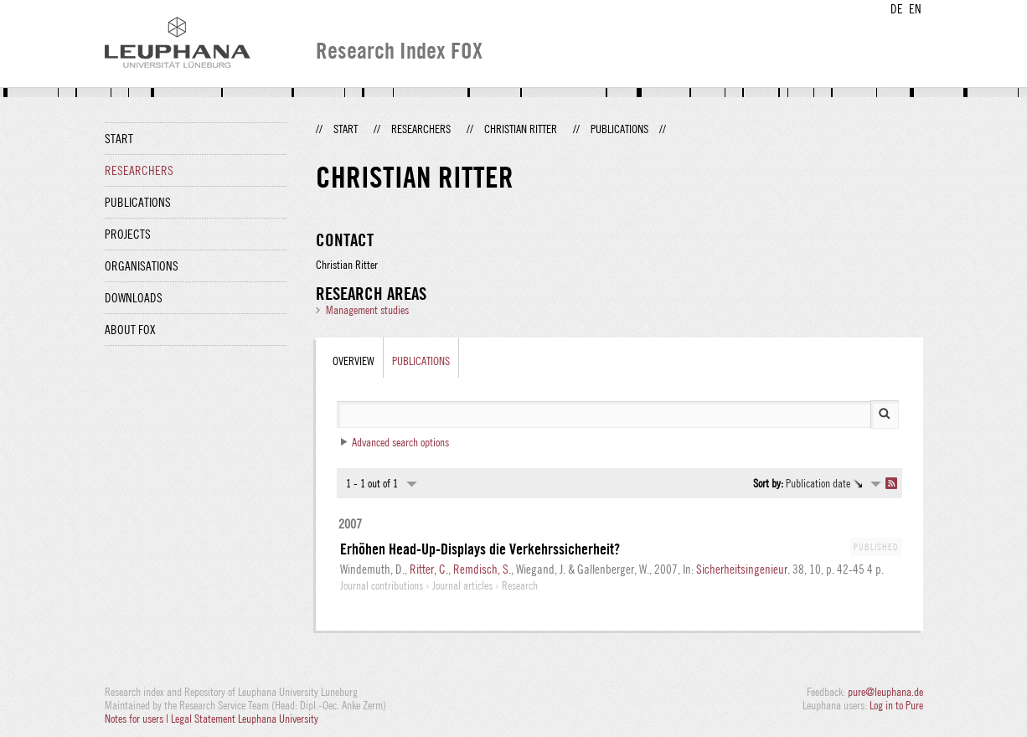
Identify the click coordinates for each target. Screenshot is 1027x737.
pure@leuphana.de (885, 691)
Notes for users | (138, 718)
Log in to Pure (896, 705)
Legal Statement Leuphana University (244, 718)
